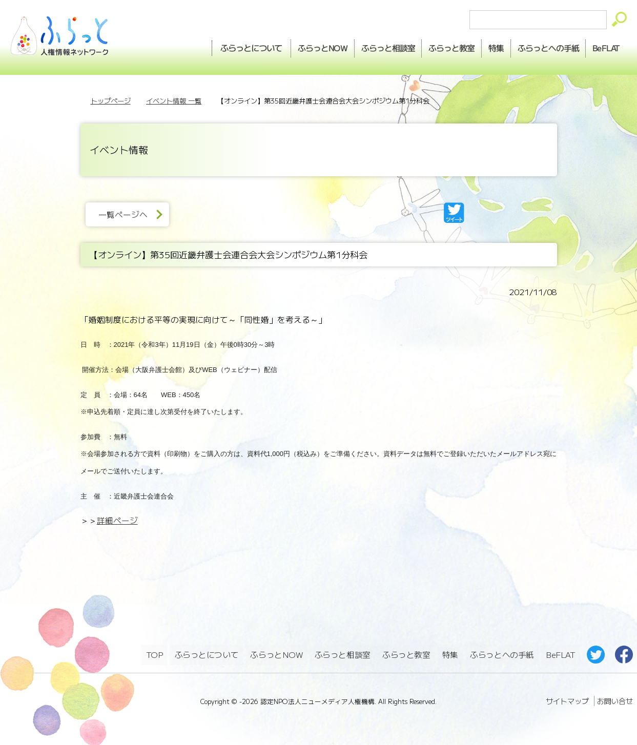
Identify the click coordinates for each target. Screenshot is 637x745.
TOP (154, 653)
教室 (438, 46)
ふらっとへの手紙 (502, 653)
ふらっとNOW (277, 653)
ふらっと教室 (406, 653)
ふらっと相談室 (343, 653)
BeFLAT (604, 46)
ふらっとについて (227, 46)
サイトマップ (567, 699)
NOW (301, 46)
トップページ (111, 101)
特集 (486, 46)
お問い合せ (615, 699)
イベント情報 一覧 (173, 101)
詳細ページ (117, 520)
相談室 (370, 46)
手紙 (541, 46)
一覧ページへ (126, 214)
